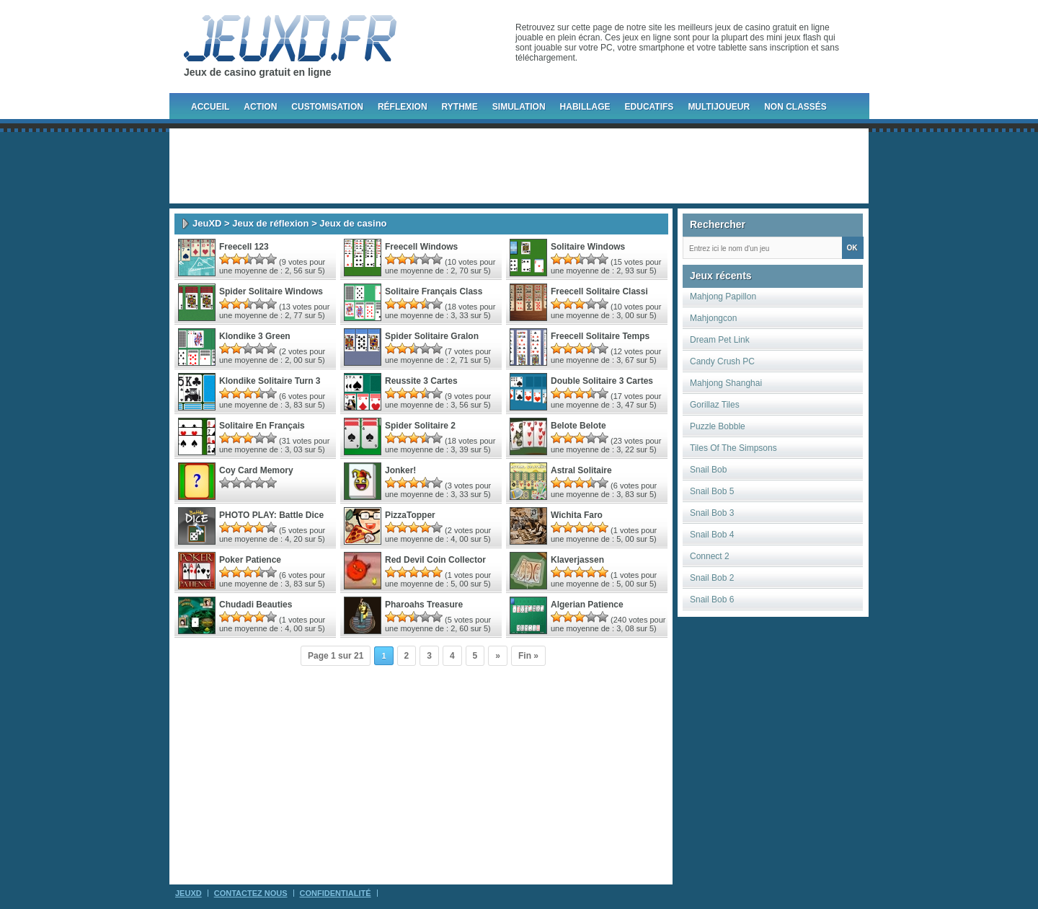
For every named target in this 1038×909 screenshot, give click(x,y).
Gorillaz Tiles (715, 405)
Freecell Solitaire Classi (599, 291)
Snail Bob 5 (712, 491)
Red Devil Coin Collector (435, 560)
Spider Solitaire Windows (271, 291)
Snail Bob (708, 470)
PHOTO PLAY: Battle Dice (271, 515)
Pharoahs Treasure (424, 605)
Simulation (519, 107)
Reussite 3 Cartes (421, 381)
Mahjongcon (713, 318)
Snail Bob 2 (712, 578)
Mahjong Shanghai (726, 383)
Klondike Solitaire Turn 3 (269, 381)
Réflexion (402, 107)
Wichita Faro (577, 515)
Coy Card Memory (256, 470)
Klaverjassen (577, 560)
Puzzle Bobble (717, 426)
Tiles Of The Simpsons (733, 448)
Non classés (795, 107)
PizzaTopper (410, 515)
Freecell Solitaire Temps (600, 336)
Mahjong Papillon (723, 296)
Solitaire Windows (588, 247)
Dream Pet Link (720, 340)
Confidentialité (335, 893)
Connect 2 (709, 556)
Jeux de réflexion (270, 223)
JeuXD (206, 223)
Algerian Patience (587, 605)
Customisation (327, 107)
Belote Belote (578, 426)
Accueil (210, 107)
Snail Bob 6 (712, 599)
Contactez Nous (251, 893)
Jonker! (400, 470)
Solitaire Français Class (433, 291)
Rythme (460, 107)
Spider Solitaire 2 (420, 426)
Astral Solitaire (581, 470)
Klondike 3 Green (254, 336)
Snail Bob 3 (712, 513)
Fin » (528, 656)
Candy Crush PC (722, 361)
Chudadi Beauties (255, 605)
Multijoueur (719, 107)
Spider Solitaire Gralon (432, 336)
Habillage (585, 107)
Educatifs (649, 107)
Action (260, 107)
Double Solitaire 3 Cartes (602, 381)
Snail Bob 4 (712, 535)
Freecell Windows (421, 247)
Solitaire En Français (262, 426)
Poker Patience (250, 560)
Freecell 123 (244, 247)
